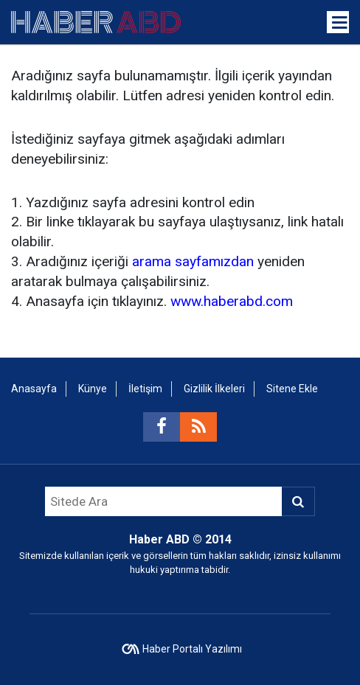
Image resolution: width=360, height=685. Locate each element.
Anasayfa (34, 388)
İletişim (145, 388)
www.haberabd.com (231, 301)
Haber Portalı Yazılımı (192, 649)
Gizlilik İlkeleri (214, 388)
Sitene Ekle (292, 388)
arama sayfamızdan (193, 261)
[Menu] (340, 23)
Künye (92, 388)
